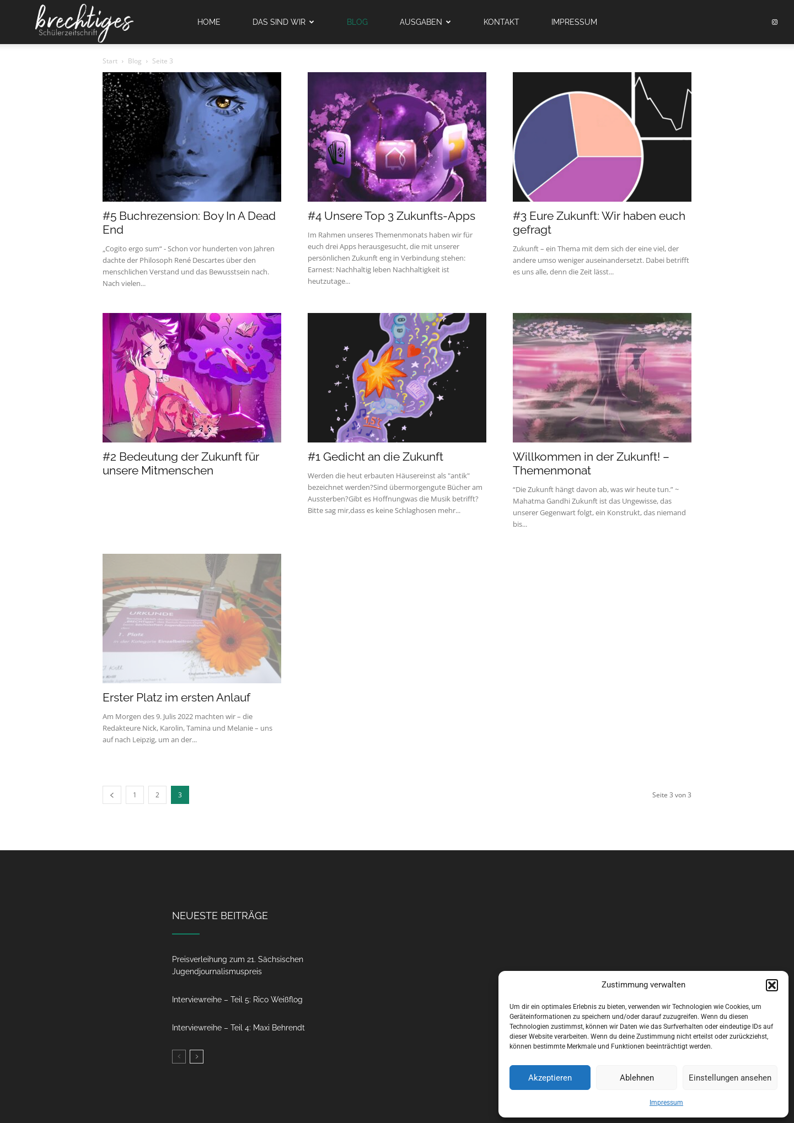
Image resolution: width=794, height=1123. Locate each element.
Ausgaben (425, 22)
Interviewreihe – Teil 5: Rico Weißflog (237, 999)
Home (209, 22)
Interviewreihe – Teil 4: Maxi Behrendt (238, 1027)
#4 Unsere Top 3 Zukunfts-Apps (391, 216)
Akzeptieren (550, 1078)
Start (110, 61)
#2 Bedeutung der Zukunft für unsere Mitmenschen (181, 463)
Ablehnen (637, 1078)
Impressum (666, 1102)
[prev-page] (112, 795)
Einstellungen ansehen (730, 1078)
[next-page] (196, 1056)
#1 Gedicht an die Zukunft (375, 456)
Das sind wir (283, 22)
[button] (771, 985)
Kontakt (501, 22)
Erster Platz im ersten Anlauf (176, 697)
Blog (357, 22)
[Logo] (84, 22)
